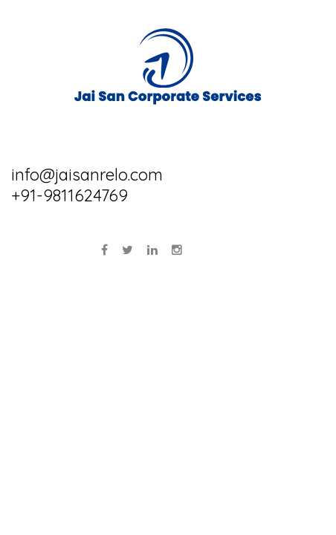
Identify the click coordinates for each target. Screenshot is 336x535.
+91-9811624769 (69, 195)
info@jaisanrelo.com (87, 174)
